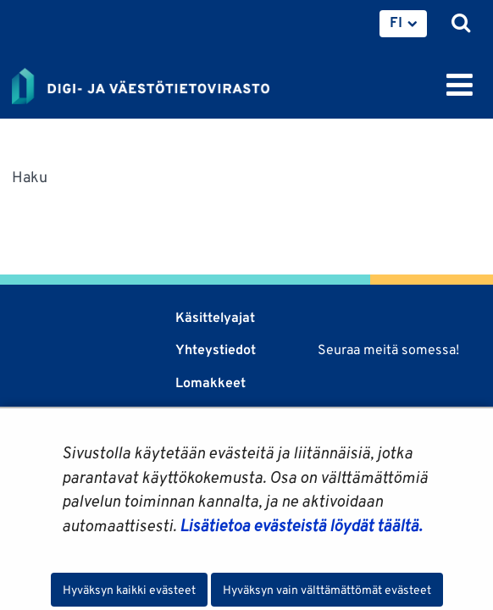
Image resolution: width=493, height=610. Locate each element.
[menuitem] (403, 23)
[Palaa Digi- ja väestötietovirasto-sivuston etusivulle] (140, 83)
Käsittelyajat (215, 317)
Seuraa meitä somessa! (388, 349)
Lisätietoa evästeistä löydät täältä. (301, 525)
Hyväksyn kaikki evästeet (129, 589)
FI (396, 22)
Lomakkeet (210, 382)
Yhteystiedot (215, 349)
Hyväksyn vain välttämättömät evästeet (327, 589)
